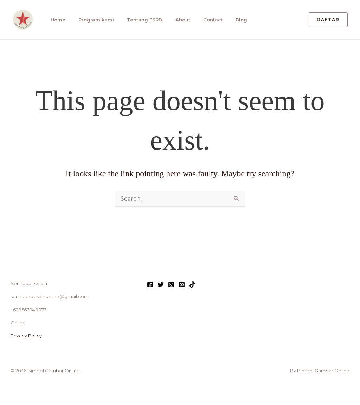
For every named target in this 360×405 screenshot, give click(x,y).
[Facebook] (150, 284)
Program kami (96, 20)
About (182, 20)
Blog (241, 20)
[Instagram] (171, 284)
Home (58, 20)
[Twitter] (161, 284)
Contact (213, 20)
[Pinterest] (182, 284)
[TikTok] (192, 284)
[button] (328, 19)
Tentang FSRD (144, 20)
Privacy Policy (26, 335)
